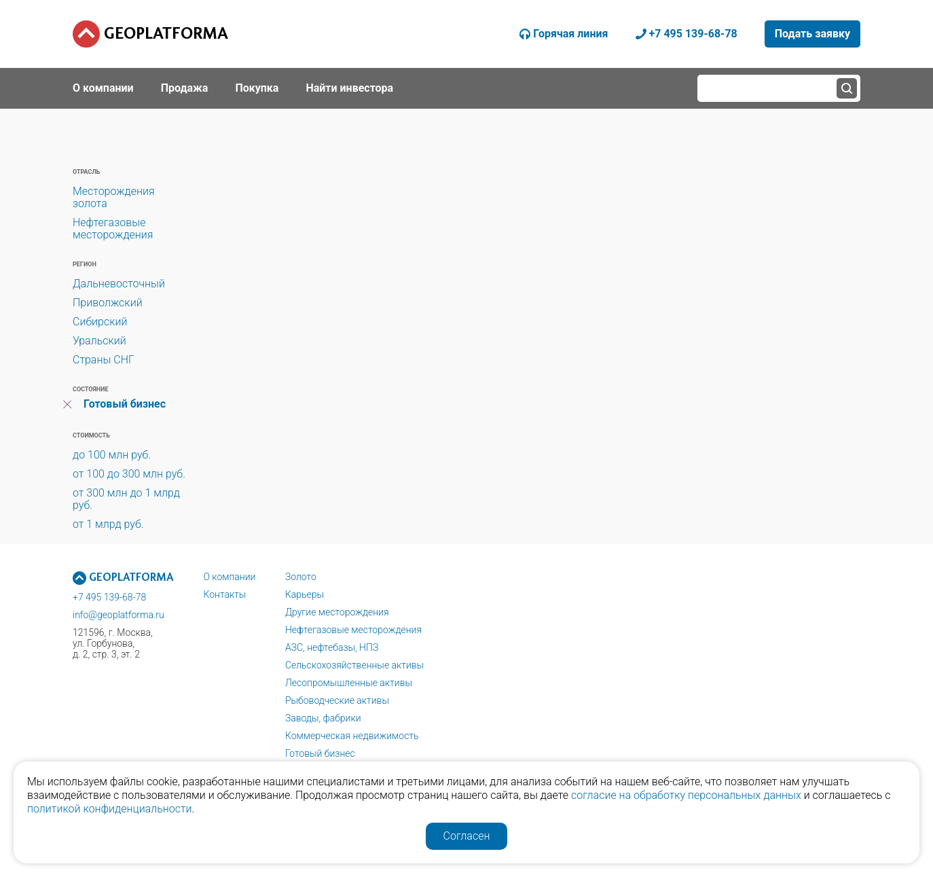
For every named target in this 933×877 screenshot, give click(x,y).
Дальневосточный (119, 283)
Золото (300, 576)
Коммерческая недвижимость (352, 735)
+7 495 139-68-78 (109, 597)
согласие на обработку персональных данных (686, 795)
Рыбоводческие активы (337, 700)
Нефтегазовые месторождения (113, 228)
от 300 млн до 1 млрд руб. (126, 499)
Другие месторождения (337, 612)
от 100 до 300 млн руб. (129, 473)
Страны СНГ (103, 359)
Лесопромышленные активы (348, 682)
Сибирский (100, 321)
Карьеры (304, 594)
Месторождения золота (114, 197)
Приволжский (108, 302)
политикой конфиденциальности (109, 808)
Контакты (224, 594)
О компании (229, 576)
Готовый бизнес (125, 403)
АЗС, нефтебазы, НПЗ (331, 647)
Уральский (99, 340)
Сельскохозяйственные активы (354, 665)
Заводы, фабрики (323, 718)
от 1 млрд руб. (108, 524)
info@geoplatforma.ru (118, 614)
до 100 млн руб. (112, 454)
